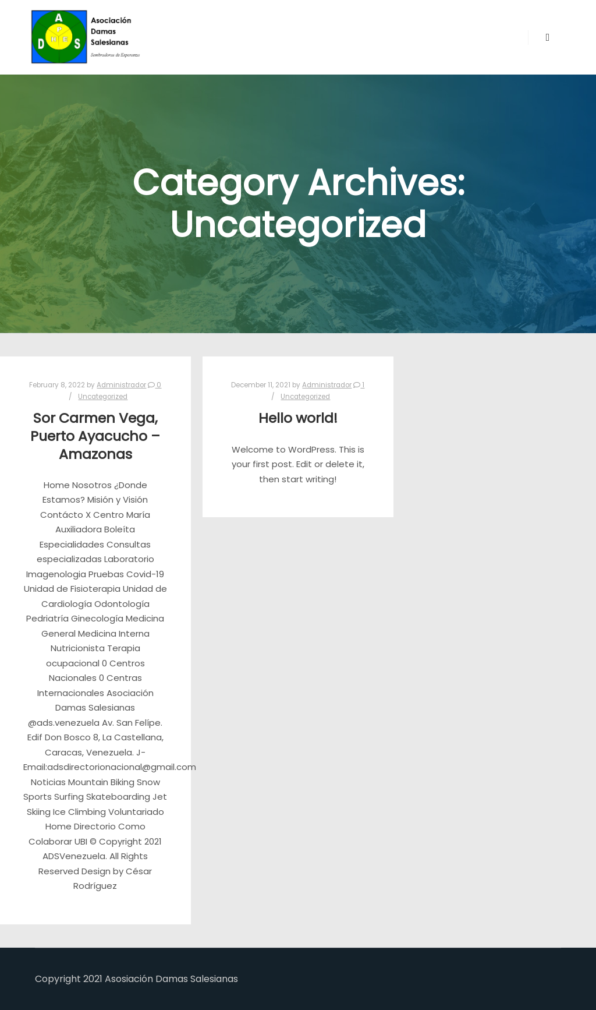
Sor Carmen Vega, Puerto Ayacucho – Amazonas (95, 435)
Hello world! (298, 418)
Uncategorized (102, 396)
